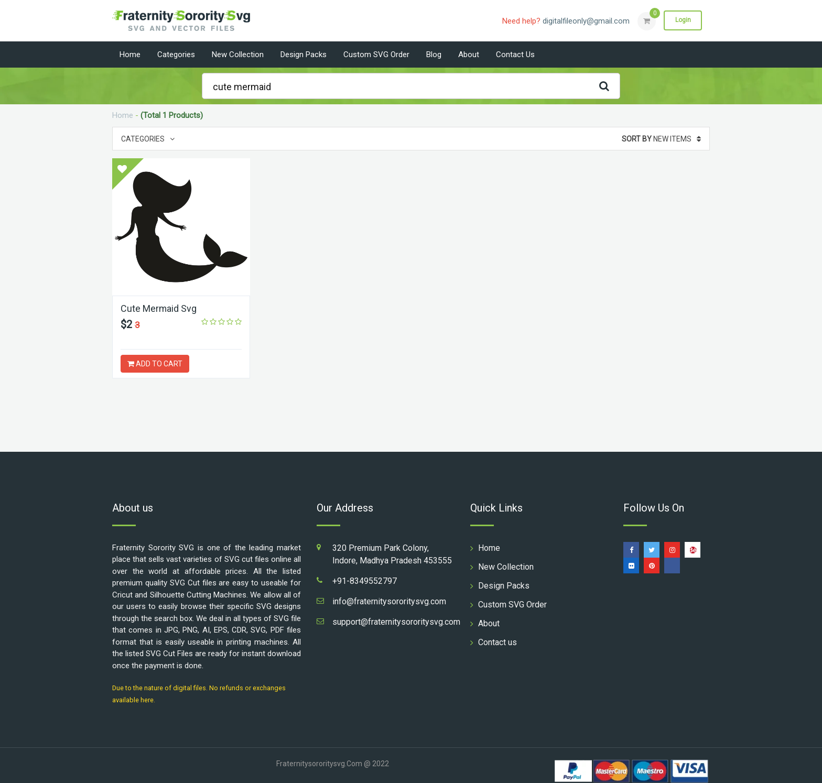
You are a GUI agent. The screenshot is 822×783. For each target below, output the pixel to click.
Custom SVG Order (376, 54)
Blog (433, 54)
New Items (661, 139)
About (468, 54)
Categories (176, 54)
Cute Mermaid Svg (159, 308)
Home (130, 54)
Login (682, 20)
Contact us (515, 54)
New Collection (238, 54)
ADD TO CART (154, 364)
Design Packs (303, 54)
